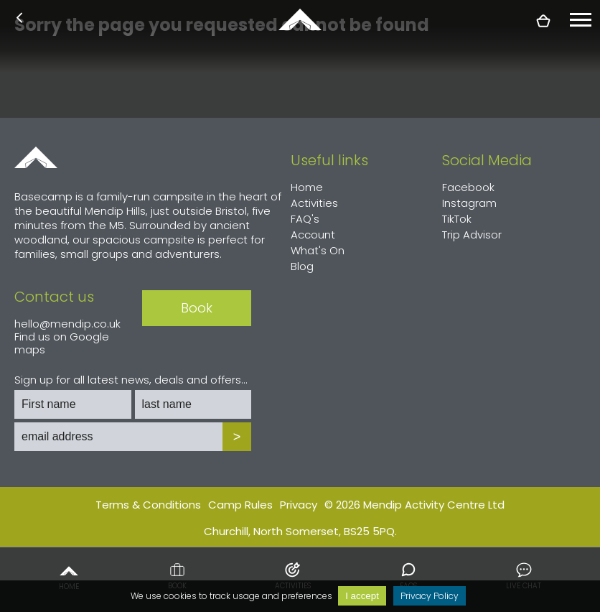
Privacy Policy (429, 596)
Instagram (469, 202)
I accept (362, 595)
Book (177, 576)
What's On (317, 250)
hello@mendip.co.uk (67, 323)
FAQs (408, 576)
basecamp (300, 19)
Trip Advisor (472, 234)
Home (69, 576)
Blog (302, 266)
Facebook (468, 187)
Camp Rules (240, 504)
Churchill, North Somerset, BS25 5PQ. (300, 531)
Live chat (523, 576)
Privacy (298, 504)
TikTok (457, 218)
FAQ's (305, 218)
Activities (293, 576)
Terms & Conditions (148, 504)
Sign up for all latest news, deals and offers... (131, 380)
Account (313, 234)
